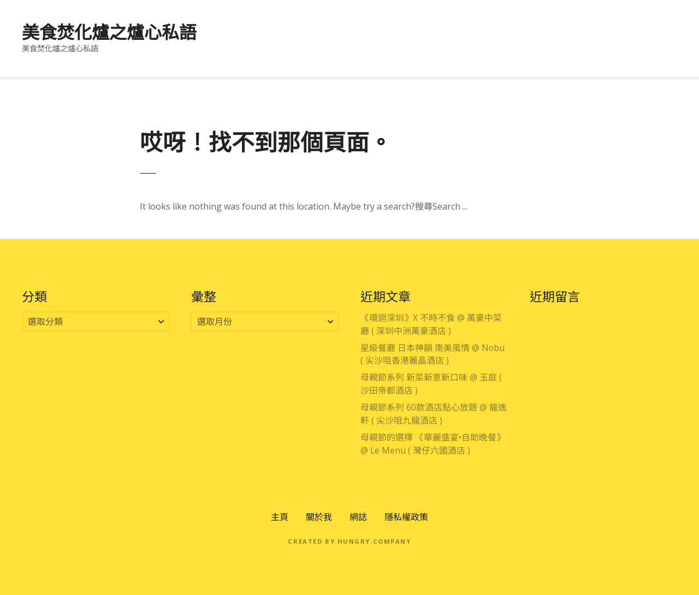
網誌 (358, 517)
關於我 (319, 517)
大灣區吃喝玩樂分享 (415, 26)
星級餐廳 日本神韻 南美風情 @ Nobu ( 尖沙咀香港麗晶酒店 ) (432, 354)
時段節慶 (551, 26)
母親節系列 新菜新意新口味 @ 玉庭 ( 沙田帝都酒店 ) (431, 383)
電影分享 (648, 50)
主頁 (279, 517)
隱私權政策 (406, 517)
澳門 (344, 26)
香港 (304, 26)
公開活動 (534, 50)
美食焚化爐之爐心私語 (109, 32)
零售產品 (591, 50)
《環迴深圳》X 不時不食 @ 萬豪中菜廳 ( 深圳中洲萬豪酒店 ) (431, 324)
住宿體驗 (608, 26)
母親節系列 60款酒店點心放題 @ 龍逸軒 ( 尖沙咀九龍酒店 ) (433, 413)
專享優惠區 (252, 26)
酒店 (657, 26)
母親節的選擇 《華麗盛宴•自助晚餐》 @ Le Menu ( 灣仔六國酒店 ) (432, 443)
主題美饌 (494, 26)
